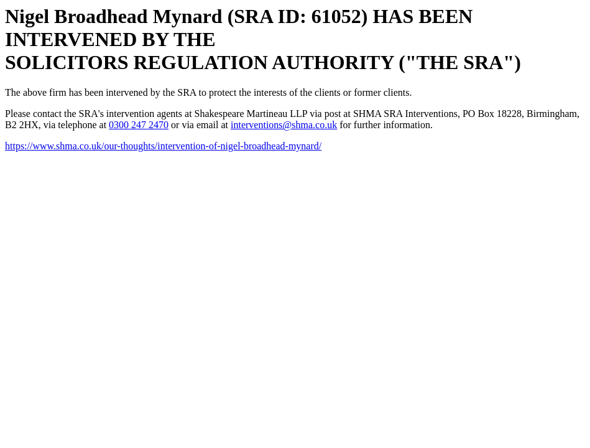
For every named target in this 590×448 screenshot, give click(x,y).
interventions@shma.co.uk (284, 124)
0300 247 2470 (138, 124)
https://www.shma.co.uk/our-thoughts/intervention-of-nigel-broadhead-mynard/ (163, 146)
